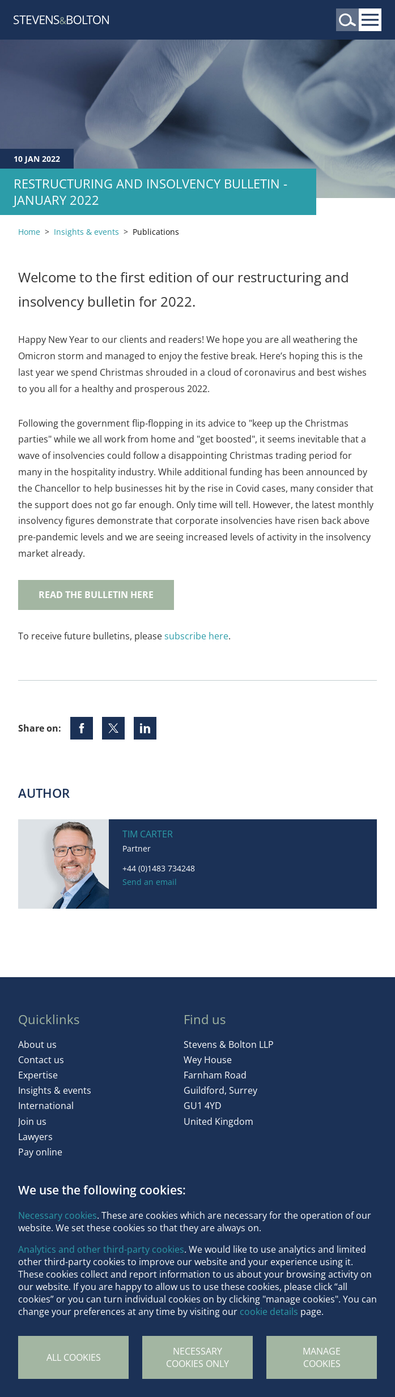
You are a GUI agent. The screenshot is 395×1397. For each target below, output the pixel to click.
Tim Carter (147, 834)
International (46, 1105)
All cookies (73, 1357)
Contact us (41, 1060)
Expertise (38, 1075)
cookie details (269, 1311)
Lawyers (35, 1137)
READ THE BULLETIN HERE (96, 594)
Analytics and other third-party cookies (101, 1249)
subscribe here (196, 636)
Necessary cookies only (197, 1357)
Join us (32, 1121)
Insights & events (86, 231)
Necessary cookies (57, 1215)
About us (37, 1044)
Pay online (40, 1152)
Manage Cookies (322, 1357)
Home (29, 231)
